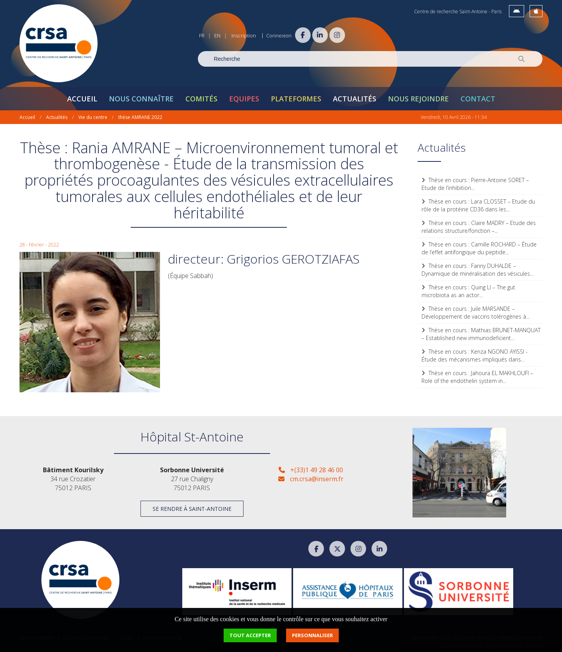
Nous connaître (141, 98)
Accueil (82, 98)
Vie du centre (92, 116)
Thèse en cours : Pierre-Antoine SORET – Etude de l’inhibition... (475, 183)
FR (202, 35)
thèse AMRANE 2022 (140, 116)
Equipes (244, 98)
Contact (478, 98)
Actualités (354, 98)
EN (217, 35)
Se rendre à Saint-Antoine (192, 508)
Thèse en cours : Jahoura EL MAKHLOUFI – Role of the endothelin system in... (477, 376)
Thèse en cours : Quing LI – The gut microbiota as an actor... (468, 290)
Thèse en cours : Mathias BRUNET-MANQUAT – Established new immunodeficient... (481, 333)
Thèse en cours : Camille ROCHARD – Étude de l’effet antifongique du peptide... (479, 247)
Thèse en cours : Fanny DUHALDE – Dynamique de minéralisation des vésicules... (478, 268)
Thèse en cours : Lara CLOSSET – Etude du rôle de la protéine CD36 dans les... (478, 204)
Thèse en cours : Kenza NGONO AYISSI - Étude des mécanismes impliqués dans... (475, 354)
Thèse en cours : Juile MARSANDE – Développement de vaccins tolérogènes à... (476, 311)
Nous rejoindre (418, 98)
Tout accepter (250, 635)
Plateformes (296, 98)
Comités (201, 98)
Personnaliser (312, 635)
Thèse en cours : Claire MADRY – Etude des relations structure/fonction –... (479, 226)
